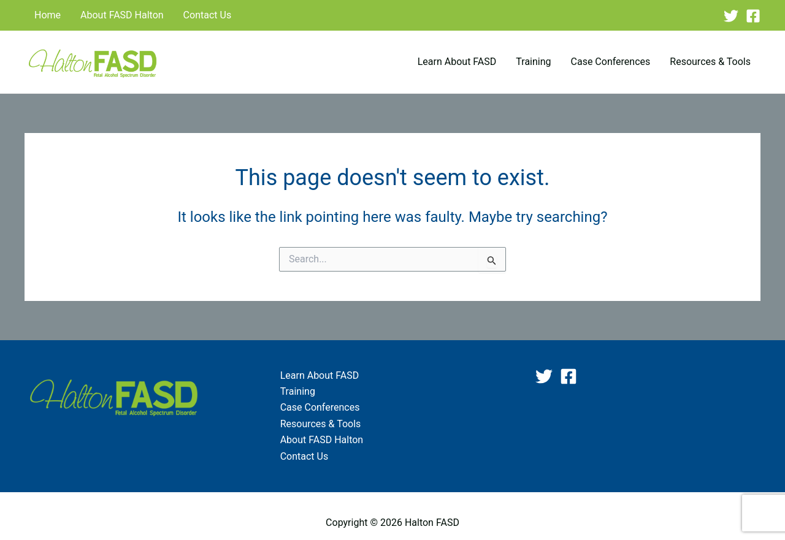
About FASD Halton (122, 15)
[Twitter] (731, 16)
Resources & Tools (710, 61)
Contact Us (207, 15)
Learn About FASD (457, 61)
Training (533, 61)
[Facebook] (753, 16)
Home (47, 15)
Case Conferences (611, 61)
